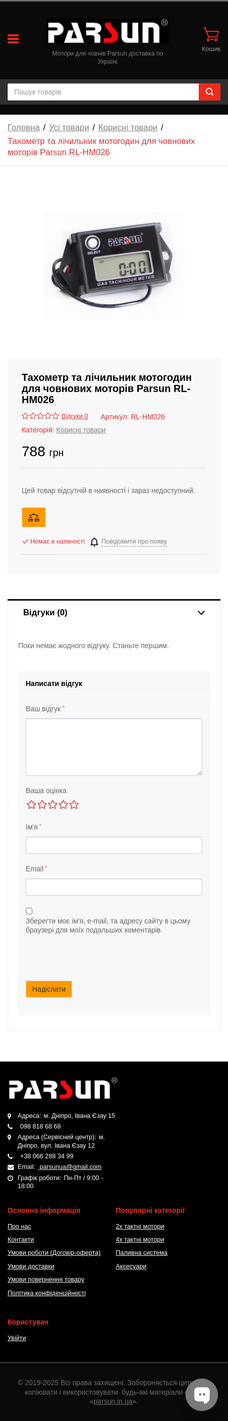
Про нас (19, 1226)
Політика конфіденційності (47, 1293)
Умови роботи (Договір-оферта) (54, 1252)
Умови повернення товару (46, 1279)
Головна (24, 127)
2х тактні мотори (140, 1226)
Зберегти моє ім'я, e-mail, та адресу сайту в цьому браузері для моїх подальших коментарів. (108, 925)
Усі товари (69, 127)
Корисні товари (127, 127)
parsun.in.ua (113, 1401)
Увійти (17, 1338)
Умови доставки (31, 1266)
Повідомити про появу (134, 541)
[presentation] (114, 954)
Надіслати (49, 989)
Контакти (21, 1239)
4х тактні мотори (140, 1239)
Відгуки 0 (75, 416)
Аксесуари (131, 1266)
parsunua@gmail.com (69, 1166)
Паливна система (141, 1252)
